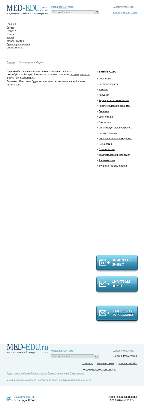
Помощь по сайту (127, 364)
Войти (116, 12)
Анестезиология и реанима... (115, 105)
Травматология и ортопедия (114, 154)
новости (84, 74)
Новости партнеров (47, 380)
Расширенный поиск (62, 6)
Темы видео (107, 71)
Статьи (27, 373)
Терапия (103, 89)
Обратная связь (105, 364)
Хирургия (104, 95)
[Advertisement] (118, 212)
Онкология (105, 122)
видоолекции (27, 77)
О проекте (87, 364)
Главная (11, 62)
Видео (10, 373)
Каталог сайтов (39, 373)
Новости (18, 373)
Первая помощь (108, 133)
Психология (105, 144)
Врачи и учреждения (58, 373)
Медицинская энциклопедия (21, 380)
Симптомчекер (77, 373)
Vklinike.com (13, 84)
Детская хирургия (108, 84)
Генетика (104, 111)
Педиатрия (105, 78)
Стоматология (107, 149)
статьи (75, 74)
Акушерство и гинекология (114, 100)
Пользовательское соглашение (99, 370)
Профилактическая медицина (115, 138)
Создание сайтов (24, 396)
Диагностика (106, 116)
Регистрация (130, 12)
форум (10, 77)
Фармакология (107, 160)
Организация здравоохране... (115, 127)
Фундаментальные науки (113, 165)
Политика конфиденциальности (74, 380)
